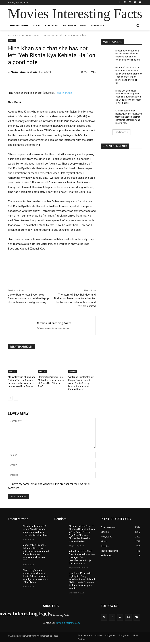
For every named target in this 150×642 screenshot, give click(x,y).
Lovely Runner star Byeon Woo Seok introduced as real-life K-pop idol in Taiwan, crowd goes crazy (28, 298)
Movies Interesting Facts (24, 71)
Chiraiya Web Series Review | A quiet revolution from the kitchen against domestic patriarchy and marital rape (128, 116)
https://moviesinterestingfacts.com (53, 328)
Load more (121, 131)
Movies (20, 35)
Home (11, 35)
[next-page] (16, 398)
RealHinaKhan (64, 92)
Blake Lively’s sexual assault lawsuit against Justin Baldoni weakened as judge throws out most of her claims (128, 96)
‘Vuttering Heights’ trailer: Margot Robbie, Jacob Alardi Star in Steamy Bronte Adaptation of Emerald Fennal (81, 383)
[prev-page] (10, 398)
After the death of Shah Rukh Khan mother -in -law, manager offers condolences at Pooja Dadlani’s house (82, 557)
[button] (138, 25)
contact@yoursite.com (67, 622)
